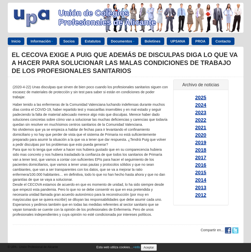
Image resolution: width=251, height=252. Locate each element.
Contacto (223, 41)
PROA (200, 41)
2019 (200, 142)
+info (136, 247)
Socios (69, 41)
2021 (200, 127)
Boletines (152, 41)
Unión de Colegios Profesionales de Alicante (107, 17)
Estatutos (93, 41)
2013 (200, 187)
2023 (200, 112)
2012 (200, 195)
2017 (200, 157)
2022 (200, 120)
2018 (200, 150)
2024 (200, 105)
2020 (200, 135)
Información (42, 41)
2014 (200, 180)
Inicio (16, 41)
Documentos (123, 41)
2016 (200, 165)
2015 (200, 172)
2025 (200, 97)
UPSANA (178, 41)
